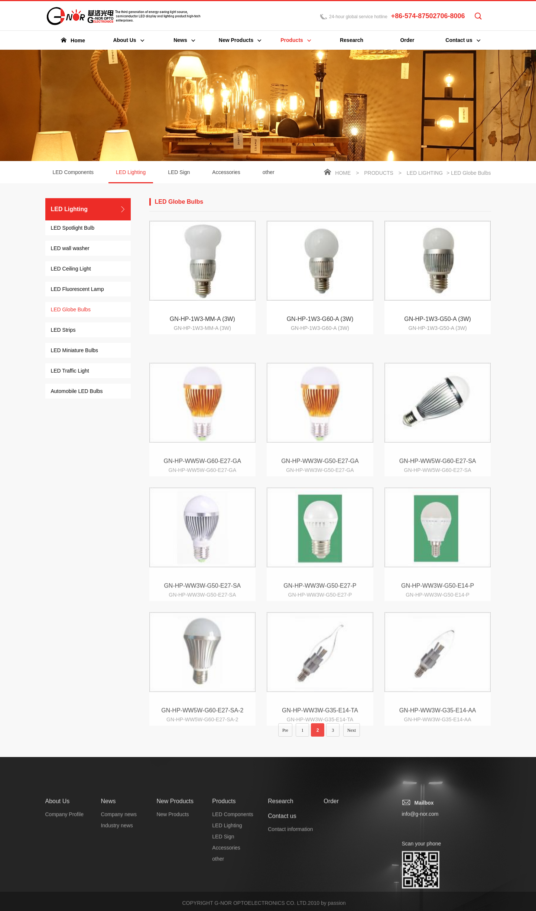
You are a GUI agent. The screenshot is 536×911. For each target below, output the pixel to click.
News (108, 861)
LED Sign (179, 173)
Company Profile (64, 874)
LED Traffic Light (70, 371)
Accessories (226, 173)
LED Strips (63, 330)
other (269, 173)
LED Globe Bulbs (71, 310)
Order (331, 861)
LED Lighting (130, 177)
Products (378, 173)
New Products (175, 861)
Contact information (290, 889)
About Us (57, 861)
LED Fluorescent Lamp (77, 289)
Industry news (117, 885)
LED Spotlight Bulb (73, 228)
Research (280, 861)
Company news (119, 874)
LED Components (73, 173)
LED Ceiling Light (71, 269)
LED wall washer (70, 249)
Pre (285, 736)
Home (343, 173)
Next (351, 736)
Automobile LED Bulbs (77, 391)
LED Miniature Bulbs (74, 351)
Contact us (282, 875)
